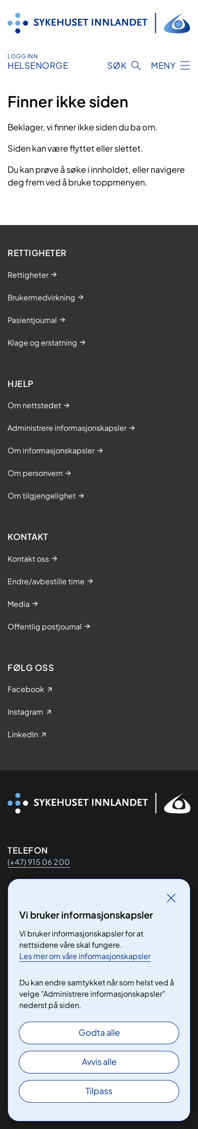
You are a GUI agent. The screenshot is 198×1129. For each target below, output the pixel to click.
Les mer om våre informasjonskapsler (84, 956)
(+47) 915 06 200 (39, 862)
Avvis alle (99, 1061)
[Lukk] (171, 897)
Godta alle (99, 1032)
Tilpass (99, 1090)
